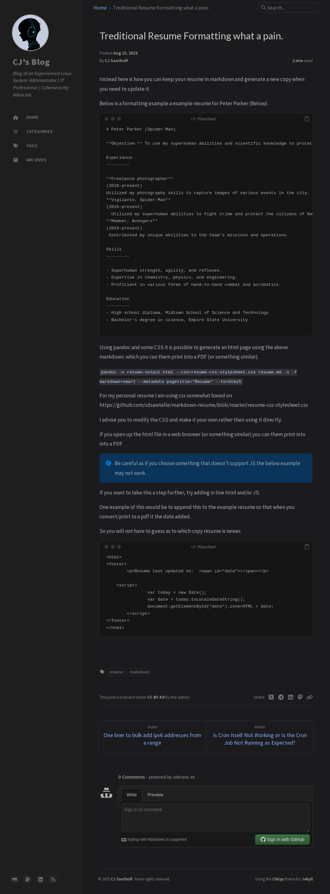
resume (116, 672)
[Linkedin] (290, 697)
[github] (14, 879)
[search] (292, 7)
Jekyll (307, 878)
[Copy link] (309, 697)
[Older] (152, 737)
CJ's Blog (31, 61)
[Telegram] (281, 697)
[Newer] (260, 737)
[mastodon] (27, 879)
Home (100, 7)
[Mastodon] (300, 697)
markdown (139, 672)
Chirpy (278, 878)
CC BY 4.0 (156, 697)
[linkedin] (40, 879)
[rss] (53, 879)
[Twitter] (271, 697)
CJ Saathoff (116, 60)
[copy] (307, 118)
